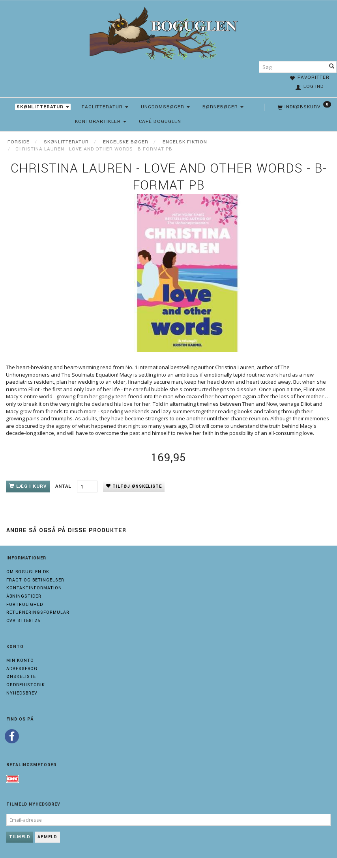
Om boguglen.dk (27, 572)
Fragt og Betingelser (35, 580)
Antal (64, 486)
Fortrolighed (24, 604)
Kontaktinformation (34, 588)
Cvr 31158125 (23, 621)
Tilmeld (19, 837)
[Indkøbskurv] (303, 107)
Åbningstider (23, 596)
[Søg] (332, 67)
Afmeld (47, 837)
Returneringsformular (37, 612)
